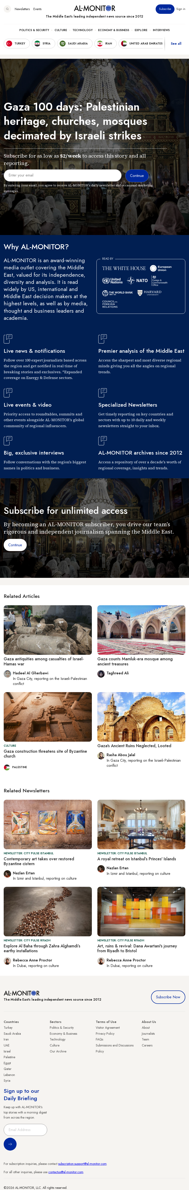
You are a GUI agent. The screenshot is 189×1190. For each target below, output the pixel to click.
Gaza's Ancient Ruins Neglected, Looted (134, 746)
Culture (61, 30)
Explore (141, 30)
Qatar (8, 1069)
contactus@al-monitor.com (65, 1172)
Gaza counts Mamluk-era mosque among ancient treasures (135, 661)
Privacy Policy (105, 1033)
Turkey (8, 1027)
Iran (6, 1039)
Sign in (180, 9)
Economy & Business (113, 30)
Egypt (7, 1063)
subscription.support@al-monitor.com (82, 1163)
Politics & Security (34, 30)
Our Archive (58, 1051)
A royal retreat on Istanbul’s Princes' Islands (136, 859)
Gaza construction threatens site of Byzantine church (45, 753)
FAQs (99, 1039)
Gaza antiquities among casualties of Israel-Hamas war (44, 661)
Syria (7, 1080)
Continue (15, 545)
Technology (83, 30)
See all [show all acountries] (176, 43)
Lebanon (9, 1074)
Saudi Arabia (12, 1033)
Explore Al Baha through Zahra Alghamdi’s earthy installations (42, 948)
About (146, 1027)
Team (145, 1039)
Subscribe (165, 9)
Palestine (9, 1057)
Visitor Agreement (108, 1027)
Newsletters (22, 9)
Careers (147, 1045)
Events (37, 9)
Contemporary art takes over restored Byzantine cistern (39, 861)
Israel (7, 1051)
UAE (6, 1045)
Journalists (148, 1033)
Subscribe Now (168, 997)
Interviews (161, 30)
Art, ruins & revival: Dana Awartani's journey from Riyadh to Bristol (137, 948)
